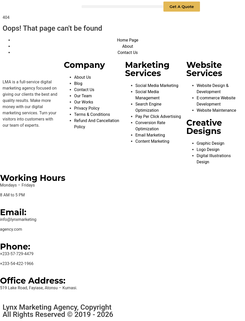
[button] (122, 6)
